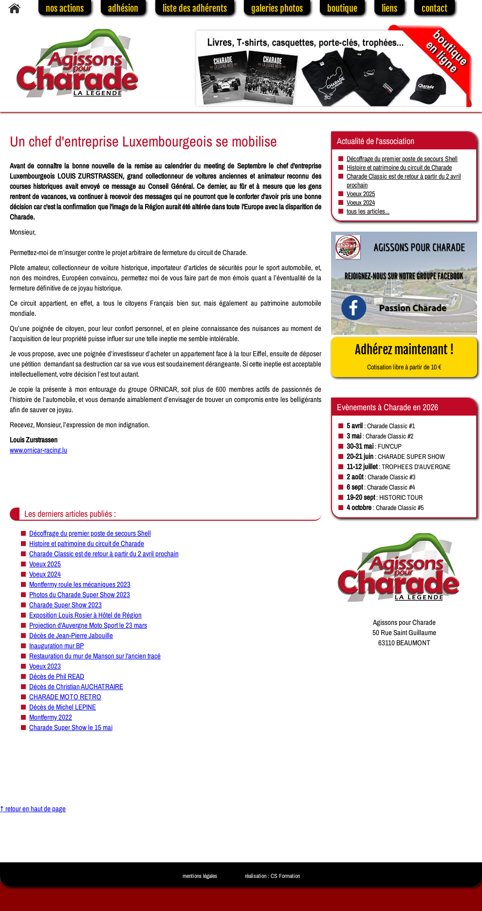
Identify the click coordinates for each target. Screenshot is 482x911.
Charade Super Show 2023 (65, 605)
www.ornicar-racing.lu (38, 450)
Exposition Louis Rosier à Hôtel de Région (85, 615)
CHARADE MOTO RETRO (65, 697)
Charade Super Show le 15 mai (70, 727)
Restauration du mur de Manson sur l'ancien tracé (95, 656)
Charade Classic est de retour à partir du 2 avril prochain (104, 553)
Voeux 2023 (45, 666)
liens (389, 8)
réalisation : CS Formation (272, 876)
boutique (342, 8)
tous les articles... (368, 211)
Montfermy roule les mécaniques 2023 (79, 584)
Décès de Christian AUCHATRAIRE (76, 686)
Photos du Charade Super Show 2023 (79, 594)
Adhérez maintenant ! (404, 356)
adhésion (123, 8)
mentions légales (200, 876)
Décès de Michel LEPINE (62, 707)
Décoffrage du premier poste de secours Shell (90, 533)
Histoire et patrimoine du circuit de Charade (86, 543)
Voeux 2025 (45, 564)
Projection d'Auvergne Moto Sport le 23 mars (88, 625)
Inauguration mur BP (56, 645)
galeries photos (277, 8)
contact (434, 8)
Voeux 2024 (45, 574)
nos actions (65, 8)
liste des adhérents (195, 8)
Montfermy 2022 (50, 717)
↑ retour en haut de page (33, 808)
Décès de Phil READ (56, 676)
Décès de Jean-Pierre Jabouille (71, 635)
